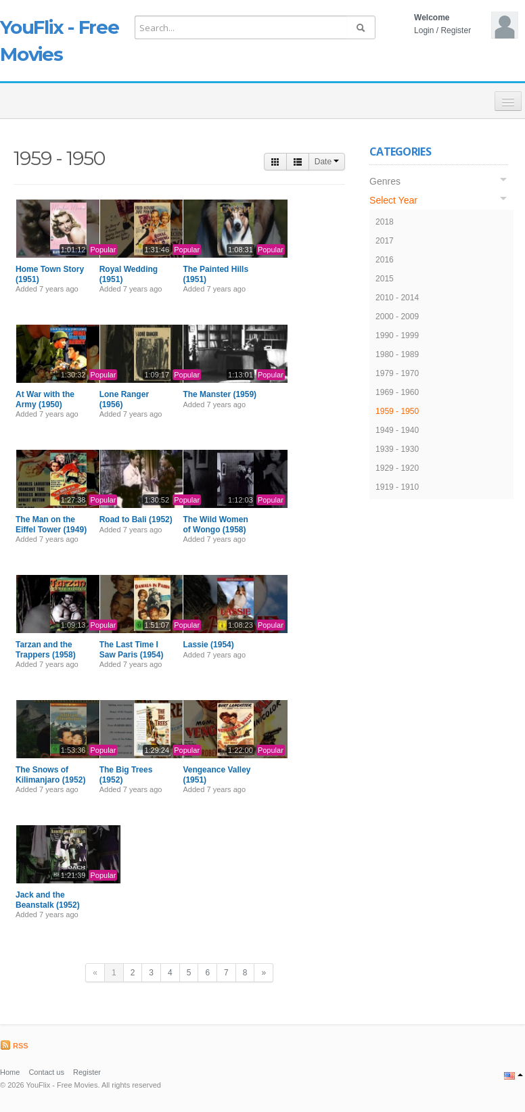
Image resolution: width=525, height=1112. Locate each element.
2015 (384, 278)
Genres (385, 181)
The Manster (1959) (219, 394)
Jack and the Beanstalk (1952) (48, 899)
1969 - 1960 (397, 392)
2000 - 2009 (397, 316)
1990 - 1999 (397, 335)
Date (327, 161)
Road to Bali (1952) (136, 519)
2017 (384, 241)
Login (424, 30)
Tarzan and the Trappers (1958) (46, 649)
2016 (384, 259)
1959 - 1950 (397, 411)
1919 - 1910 (397, 487)
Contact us (46, 1072)
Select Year (393, 200)
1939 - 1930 (397, 449)
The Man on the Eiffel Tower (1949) (51, 524)
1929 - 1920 (397, 468)
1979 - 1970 (397, 373)
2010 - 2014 (397, 297)
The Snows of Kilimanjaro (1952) (50, 774)
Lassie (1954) (208, 644)
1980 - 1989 (397, 354)
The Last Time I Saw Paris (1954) (131, 649)
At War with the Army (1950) (45, 399)
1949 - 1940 (397, 430)
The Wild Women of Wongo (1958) (215, 524)
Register (455, 30)
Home (10, 1072)
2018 (384, 222)
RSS (14, 1046)
